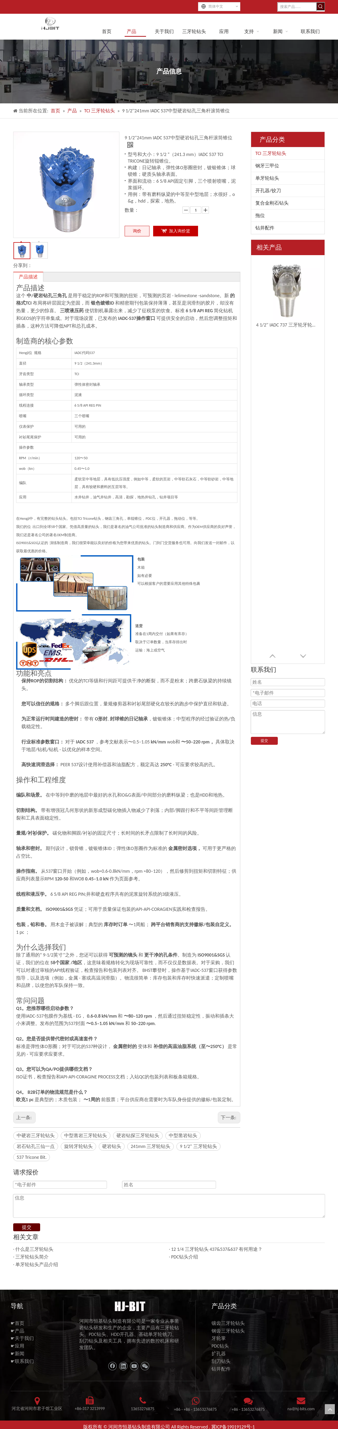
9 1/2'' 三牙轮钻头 (198, 1146)
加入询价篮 (179, 230)
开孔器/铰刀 (268, 191)
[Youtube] (134, 1366)
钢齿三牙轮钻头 (228, 1331)
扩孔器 (219, 1354)
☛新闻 (17, 1354)
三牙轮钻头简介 (32, 1257)
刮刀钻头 (221, 1361)
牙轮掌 (219, 1338)
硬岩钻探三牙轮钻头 (137, 1135)
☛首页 (17, 1323)
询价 (137, 230)
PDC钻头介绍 (184, 1257)
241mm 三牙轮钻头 (150, 1146)
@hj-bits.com (303, 1408)
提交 (264, 740)
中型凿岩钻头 (183, 1135)
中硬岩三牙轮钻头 (36, 1135)
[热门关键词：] (321, 6)
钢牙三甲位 (267, 166)
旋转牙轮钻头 (78, 1146)
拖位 (260, 215)
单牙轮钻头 (267, 178)
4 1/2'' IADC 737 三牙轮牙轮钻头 (288, 325)
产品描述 (28, 277)
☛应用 (17, 1346)
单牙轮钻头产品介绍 (36, 1264)
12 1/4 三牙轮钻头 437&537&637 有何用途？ (216, 1249)
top (330, 1409)
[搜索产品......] (297, 6)
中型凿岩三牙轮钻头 (85, 1135)
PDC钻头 (220, 1346)
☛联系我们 (22, 1361)
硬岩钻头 (111, 1146)
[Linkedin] (123, 1366)
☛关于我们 (22, 1338)
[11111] (129, 1306)
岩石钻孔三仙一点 (36, 1146)
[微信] (145, 1366)
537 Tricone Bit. (31, 1157)
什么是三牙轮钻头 (34, 1249)
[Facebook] (112, 1366)
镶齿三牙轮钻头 (228, 1323)
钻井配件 (264, 228)
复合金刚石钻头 (272, 203)
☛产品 (17, 1331)
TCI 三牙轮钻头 (270, 153)
